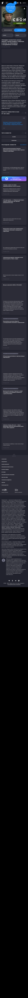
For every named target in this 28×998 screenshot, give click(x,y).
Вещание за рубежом (18, 491)
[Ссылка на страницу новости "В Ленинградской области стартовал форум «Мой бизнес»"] (14, 368)
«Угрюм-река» (20, 525)
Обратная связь (5, 477)
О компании (4, 459)
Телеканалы (9, 556)
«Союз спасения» (13, 525)
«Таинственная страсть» (6, 528)
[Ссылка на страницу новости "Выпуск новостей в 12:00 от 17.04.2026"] (14, 299)
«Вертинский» (18, 527)
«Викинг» (3, 527)
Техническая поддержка (6, 479)
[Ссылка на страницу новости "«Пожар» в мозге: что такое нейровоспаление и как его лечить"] (14, 189)
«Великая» (12, 527)
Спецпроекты (4, 461)
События (3, 482)
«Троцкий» (8, 527)
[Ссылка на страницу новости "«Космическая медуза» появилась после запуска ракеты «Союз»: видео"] (14, 268)
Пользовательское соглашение (8, 474)
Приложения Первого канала (7, 466)
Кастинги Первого (5, 469)
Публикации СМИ (5, 485)
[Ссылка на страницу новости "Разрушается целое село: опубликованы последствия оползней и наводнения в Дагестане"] (14, 240)
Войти (24, 2)
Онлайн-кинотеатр (5, 464)
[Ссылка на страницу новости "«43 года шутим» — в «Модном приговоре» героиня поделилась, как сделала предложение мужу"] (14, 211)
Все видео (4, 472)
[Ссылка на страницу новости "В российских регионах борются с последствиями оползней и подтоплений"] (14, 333)
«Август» (17, 524)
